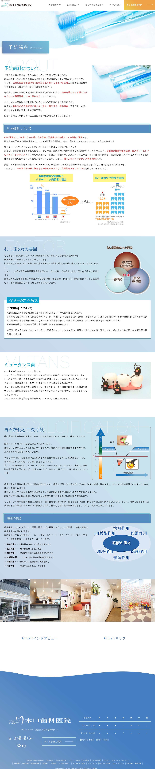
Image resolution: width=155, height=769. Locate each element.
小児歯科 (42, 758)
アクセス (117, 5)
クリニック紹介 (95, 5)
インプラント (93, 758)
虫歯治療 (22, 758)
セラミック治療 (106, 758)
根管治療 (142, 758)
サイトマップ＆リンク (122, 754)
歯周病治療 (32, 758)
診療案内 (56, 5)
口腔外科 (132, 758)
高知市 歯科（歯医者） (33, 754)
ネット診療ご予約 (135, 5)
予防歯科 (51, 758)
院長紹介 (74, 5)
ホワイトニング (121, 758)
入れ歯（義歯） (64, 758)
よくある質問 (97, 754)
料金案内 (86, 754)
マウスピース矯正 (78, 758)
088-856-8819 (21, 738)
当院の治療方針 (60, 754)
